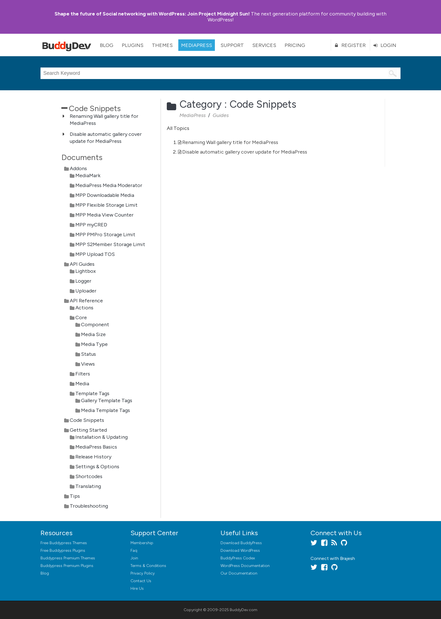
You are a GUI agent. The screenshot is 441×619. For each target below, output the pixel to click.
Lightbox (85, 271)
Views (88, 364)
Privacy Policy (142, 573)
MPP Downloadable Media (104, 195)
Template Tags (92, 393)
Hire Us (137, 588)
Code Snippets (87, 420)
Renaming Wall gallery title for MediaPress (230, 142)
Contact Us (140, 581)
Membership (141, 543)
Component (95, 324)
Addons (78, 168)
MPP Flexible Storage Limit (106, 205)
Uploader (85, 291)
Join (134, 558)
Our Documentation (238, 573)
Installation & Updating (101, 437)
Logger (83, 281)
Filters (82, 374)
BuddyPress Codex (237, 558)
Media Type (94, 344)
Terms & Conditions (148, 565)
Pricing (295, 45)
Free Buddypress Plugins (62, 550)
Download (241, 543)
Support (232, 45)
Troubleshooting (89, 506)
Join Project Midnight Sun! (152, 14)
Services (264, 45)
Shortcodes (88, 476)
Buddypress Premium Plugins (66, 565)
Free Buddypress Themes (63, 543)
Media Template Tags (105, 410)
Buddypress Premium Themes (67, 558)
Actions (84, 308)
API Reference (86, 301)
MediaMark (87, 175)
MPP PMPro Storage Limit (105, 234)
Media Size (93, 334)
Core (81, 317)
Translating (88, 486)
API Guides (82, 264)
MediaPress (196, 45)
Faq (133, 550)
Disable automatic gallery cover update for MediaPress (244, 152)
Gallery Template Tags (106, 400)
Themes (162, 45)
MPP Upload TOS (95, 254)
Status (88, 354)
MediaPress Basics (96, 447)
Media (82, 384)
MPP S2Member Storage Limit (110, 244)
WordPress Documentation (245, 565)
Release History (93, 457)
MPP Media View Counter (104, 215)
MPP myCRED (91, 225)
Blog (106, 45)
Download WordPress (240, 550)
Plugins (132, 45)
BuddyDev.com (243, 609)
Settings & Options (97, 466)
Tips (75, 496)
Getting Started (88, 430)
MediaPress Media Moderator (108, 185)
